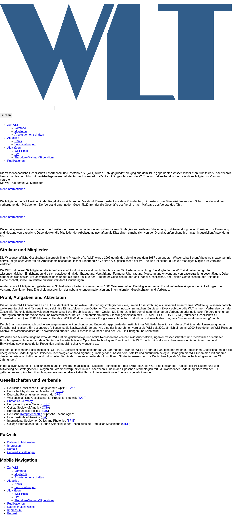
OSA (46, 407)
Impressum (14, 445)
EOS (45, 410)
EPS (46, 404)
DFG (58, 394)
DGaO (70, 387)
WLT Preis (21, 150)
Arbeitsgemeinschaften (29, 134)
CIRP (125, 423)
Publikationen (16, 160)
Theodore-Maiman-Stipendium (34, 157)
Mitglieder (20, 131)
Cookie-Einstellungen (21, 452)
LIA (44, 417)
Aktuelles (13, 137)
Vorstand (20, 128)
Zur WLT (12, 124)
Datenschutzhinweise (21, 442)
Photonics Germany (20, 401)
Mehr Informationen (12, 189)
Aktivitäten (14, 147)
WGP (81, 397)
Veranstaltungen (25, 144)
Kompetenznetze (31, 414)
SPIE (71, 420)
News (18, 141)
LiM (16, 154)
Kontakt (12, 448)
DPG (59, 391)
